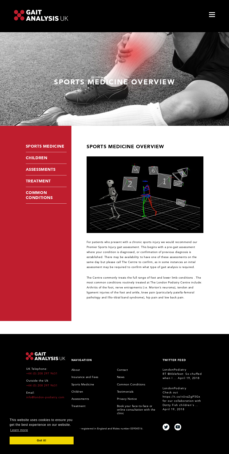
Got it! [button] (41, 440)
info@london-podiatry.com (45, 397)
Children (36, 157)
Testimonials (125, 391)
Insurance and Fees (85, 377)
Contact (122, 370)
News (121, 377)
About (75, 370)
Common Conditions (39, 195)
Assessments (41, 169)
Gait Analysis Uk (41, 15)
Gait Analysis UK (45, 356)
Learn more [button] (19, 430)
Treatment (38, 181)
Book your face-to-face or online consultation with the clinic (136, 409)
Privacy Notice (127, 399)
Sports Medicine (45, 146)
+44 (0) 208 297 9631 (42, 373)
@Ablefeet (175, 374)
